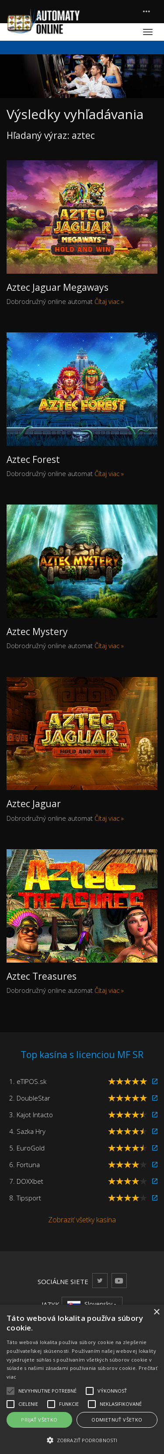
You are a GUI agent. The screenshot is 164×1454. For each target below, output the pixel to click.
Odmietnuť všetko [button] (116, 1419)
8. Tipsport (25, 1197)
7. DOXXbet (26, 1181)
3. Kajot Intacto (31, 1114)
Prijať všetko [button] (39, 1419)
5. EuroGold (27, 1147)
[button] (82, 1440)
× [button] (156, 1312)
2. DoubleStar (29, 1098)
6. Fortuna (24, 1164)
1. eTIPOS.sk (27, 1081)
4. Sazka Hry (27, 1131)
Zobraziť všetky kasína (82, 1220)
